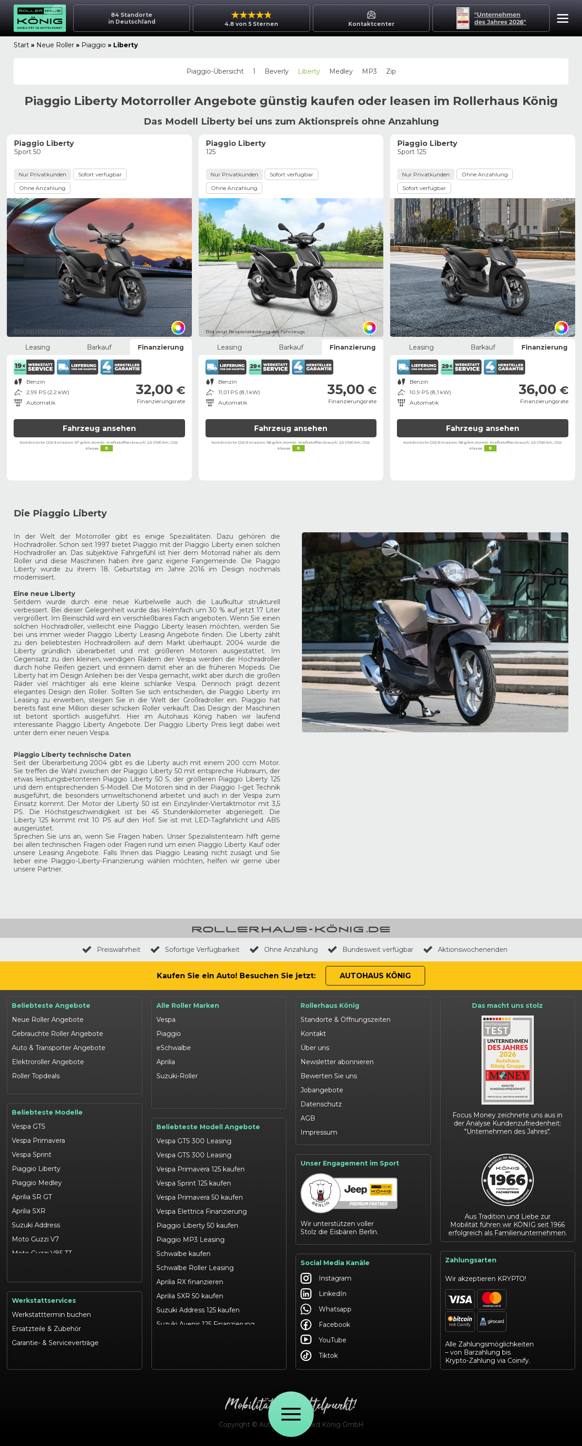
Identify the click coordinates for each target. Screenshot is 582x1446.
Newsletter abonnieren (337, 1062)
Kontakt (313, 1034)
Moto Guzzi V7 (35, 1231)
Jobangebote (322, 1090)
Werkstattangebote (43, 1359)
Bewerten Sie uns (329, 1076)
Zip (391, 71)
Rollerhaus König (330, 1005)
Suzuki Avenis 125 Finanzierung (205, 1316)
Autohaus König (375, 975)
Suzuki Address (36, 1217)
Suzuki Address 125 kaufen (198, 1302)
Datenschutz (321, 1104)
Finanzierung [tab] (161, 347)
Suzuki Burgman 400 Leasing (203, 1330)
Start (21, 45)
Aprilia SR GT (32, 1189)
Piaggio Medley (37, 1175)
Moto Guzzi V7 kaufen (191, 1345)
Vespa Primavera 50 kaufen (199, 1190)
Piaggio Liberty (36, 1161)
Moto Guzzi (174, 1090)
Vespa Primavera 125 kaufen (200, 1161)
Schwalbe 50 (32, 1260)
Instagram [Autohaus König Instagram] (326, 1278)
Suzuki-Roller (177, 1076)
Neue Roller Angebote (48, 1020)
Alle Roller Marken (187, 1005)
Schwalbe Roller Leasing (195, 1260)
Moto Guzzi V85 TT (42, 1245)
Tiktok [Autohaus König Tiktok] (319, 1355)
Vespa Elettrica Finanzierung (201, 1204)
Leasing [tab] (37, 347)
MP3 (369, 71)
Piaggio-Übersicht (215, 71)
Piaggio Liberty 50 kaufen (197, 1218)
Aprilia (165, 1062)
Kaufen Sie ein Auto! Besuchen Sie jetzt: (236, 975)
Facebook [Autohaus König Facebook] (325, 1324)
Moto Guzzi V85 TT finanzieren (205, 1359)
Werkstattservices (44, 1302)
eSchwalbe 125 (35, 1274)
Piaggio (93, 45)
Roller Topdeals (36, 1076)
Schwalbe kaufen (183, 1246)
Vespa (166, 1020)
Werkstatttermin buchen (51, 1316)
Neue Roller (55, 45)
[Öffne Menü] (291, 1414)
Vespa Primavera (38, 1133)
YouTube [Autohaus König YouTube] (323, 1340)
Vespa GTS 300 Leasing (193, 1133)
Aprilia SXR (28, 1203)
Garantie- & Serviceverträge (55, 1345)
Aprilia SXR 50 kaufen (189, 1288)
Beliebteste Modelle (47, 1105)
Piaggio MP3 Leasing (190, 1232)
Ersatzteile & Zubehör (46, 1330)
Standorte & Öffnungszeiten (346, 1020)
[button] (560, 19)
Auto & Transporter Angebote (58, 1048)
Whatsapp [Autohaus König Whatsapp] (326, 1309)
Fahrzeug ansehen (99, 428)
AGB (308, 1118)
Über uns (315, 1048)
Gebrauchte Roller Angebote (57, 1034)
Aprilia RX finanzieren (189, 1274)
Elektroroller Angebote (48, 1062)
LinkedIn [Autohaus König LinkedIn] (323, 1293)
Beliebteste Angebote (51, 1005)
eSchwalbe (173, 1048)
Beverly (277, 71)
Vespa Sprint (31, 1147)
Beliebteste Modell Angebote (208, 1119)
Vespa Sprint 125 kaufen (193, 1175)
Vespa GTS (28, 1119)
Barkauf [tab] (99, 347)
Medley (341, 71)
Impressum (319, 1132)
